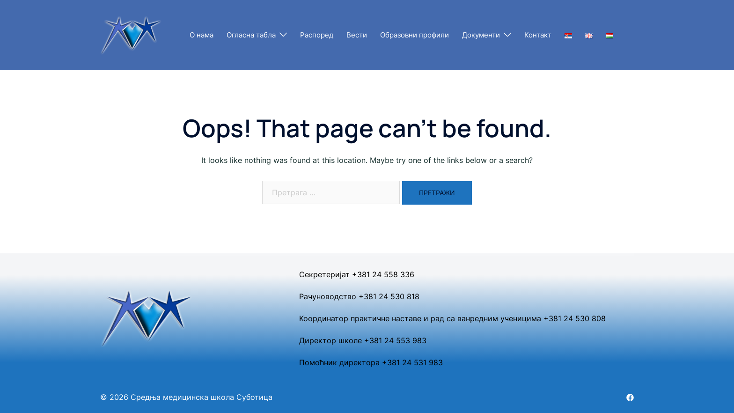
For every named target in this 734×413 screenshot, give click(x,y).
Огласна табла (251, 34)
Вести (356, 34)
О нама (201, 34)
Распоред (316, 34)
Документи (481, 34)
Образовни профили (414, 34)
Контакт (537, 34)
